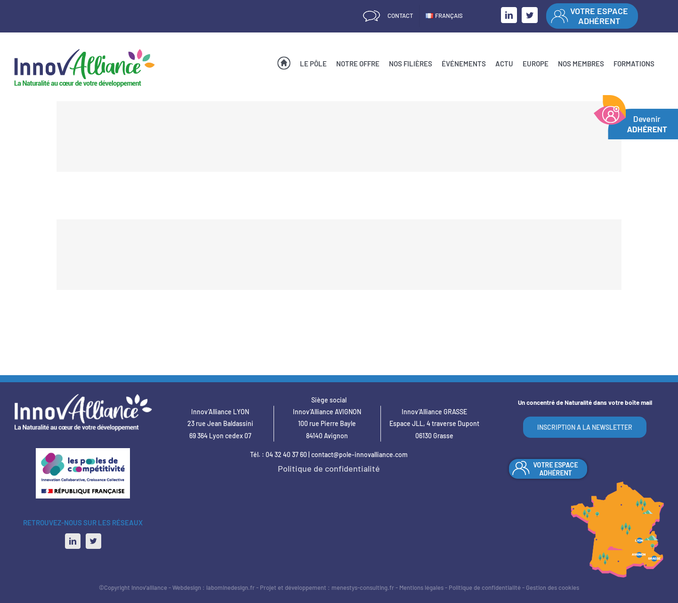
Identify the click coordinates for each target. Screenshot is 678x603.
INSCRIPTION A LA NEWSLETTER (584, 427)
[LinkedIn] (73, 541)
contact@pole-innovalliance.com (359, 454)
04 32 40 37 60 (286, 454)
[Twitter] (93, 541)
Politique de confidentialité (329, 468)
